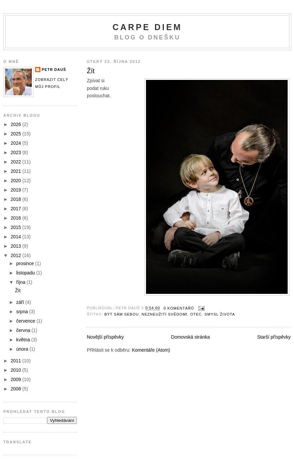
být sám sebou (121, 314)
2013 (16, 246)
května (23, 339)
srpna (22, 311)
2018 (16, 199)
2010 (16, 370)
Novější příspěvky (105, 337)
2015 (16, 227)
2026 (16, 124)
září (20, 302)
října (21, 282)
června (23, 330)
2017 (16, 208)
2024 (16, 143)
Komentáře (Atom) (151, 350)
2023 (16, 152)
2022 (16, 161)
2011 (16, 360)
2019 (16, 190)
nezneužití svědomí (164, 314)
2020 (16, 180)
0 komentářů (179, 308)
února (22, 349)
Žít (91, 71)
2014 (16, 236)
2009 (16, 379)
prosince (25, 263)
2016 (16, 218)
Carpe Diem (147, 27)
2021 (16, 171)
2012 (16, 255)
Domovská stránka (190, 337)
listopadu (26, 272)
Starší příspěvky (274, 337)
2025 (16, 133)
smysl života (219, 314)
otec (196, 314)
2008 (16, 388)
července (26, 321)
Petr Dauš (54, 70)
